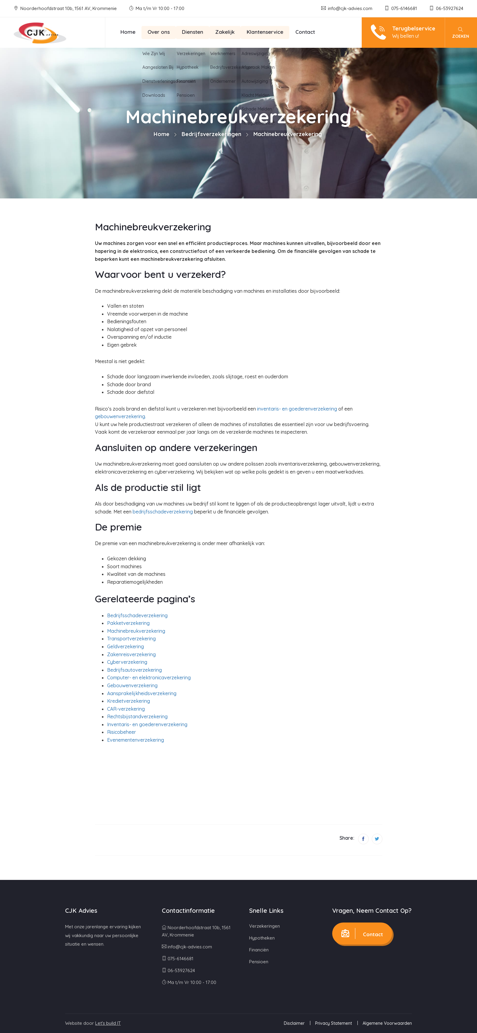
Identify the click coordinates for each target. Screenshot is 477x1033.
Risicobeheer (121, 732)
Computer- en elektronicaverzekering (149, 677)
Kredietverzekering (128, 701)
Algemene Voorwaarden (387, 1023)
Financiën (259, 950)
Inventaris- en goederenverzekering (147, 724)
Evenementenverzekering (135, 740)
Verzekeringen (264, 926)
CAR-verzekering (126, 709)
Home (127, 32)
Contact (305, 32)
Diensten (192, 32)
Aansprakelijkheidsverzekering (141, 693)
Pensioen (258, 962)
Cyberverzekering (127, 662)
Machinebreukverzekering (136, 631)
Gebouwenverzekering (132, 685)
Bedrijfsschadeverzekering (137, 615)
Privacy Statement (333, 1023)
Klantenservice (265, 32)
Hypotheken (262, 938)
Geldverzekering (125, 646)
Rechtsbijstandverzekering (137, 716)
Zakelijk (225, 32)
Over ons (159, 32)
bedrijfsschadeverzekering (163, 512)
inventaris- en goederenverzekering (297, 409)
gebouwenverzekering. (120, 416)
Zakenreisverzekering (131, 654)
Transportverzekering (131, 639)
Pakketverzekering (128, 623)
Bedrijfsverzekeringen (211, 134)
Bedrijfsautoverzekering (134, 670)
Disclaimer (294, 1023)
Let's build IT (108, 1023)
